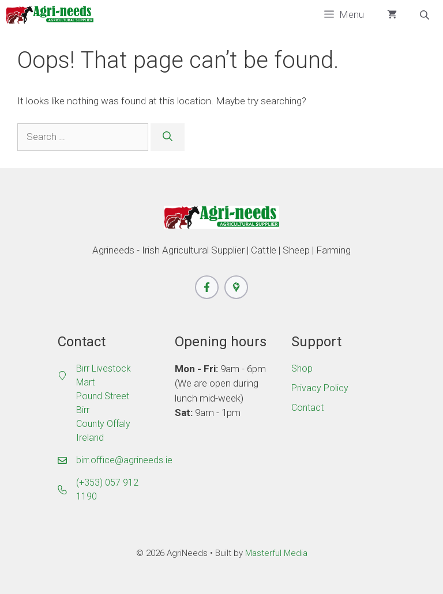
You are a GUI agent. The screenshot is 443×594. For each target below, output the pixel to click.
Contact (307, 407)
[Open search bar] (425, 15)
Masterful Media (276, 553)
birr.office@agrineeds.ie (124, 460)
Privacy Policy (319, 388)
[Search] (168, 137)
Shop (302, 368)
